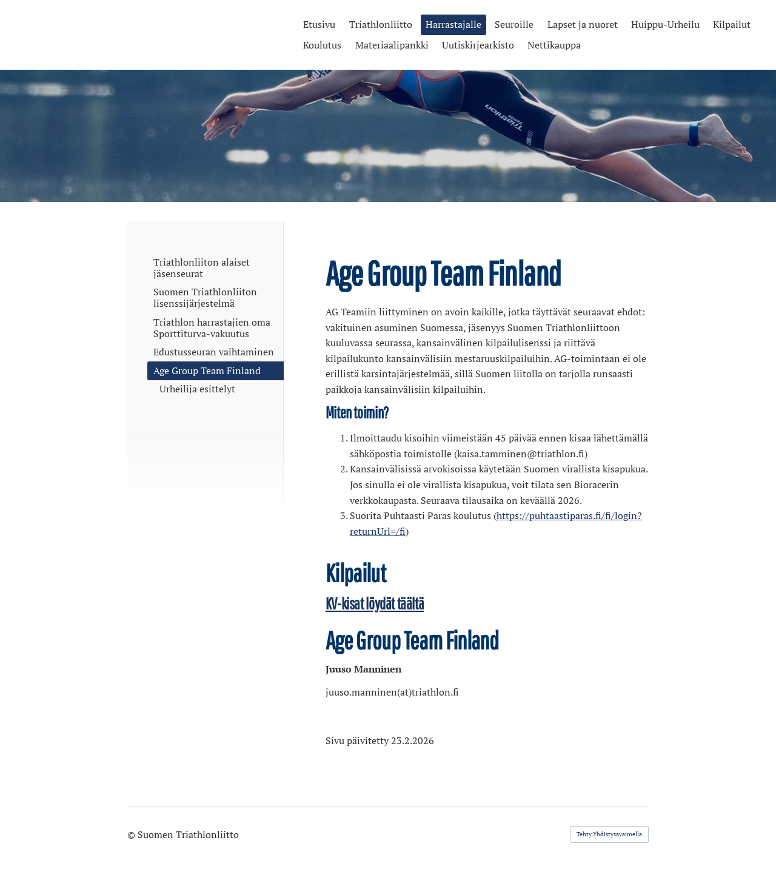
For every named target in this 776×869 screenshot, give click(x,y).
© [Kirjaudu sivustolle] (132, 834)
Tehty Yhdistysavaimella (609, 834)
